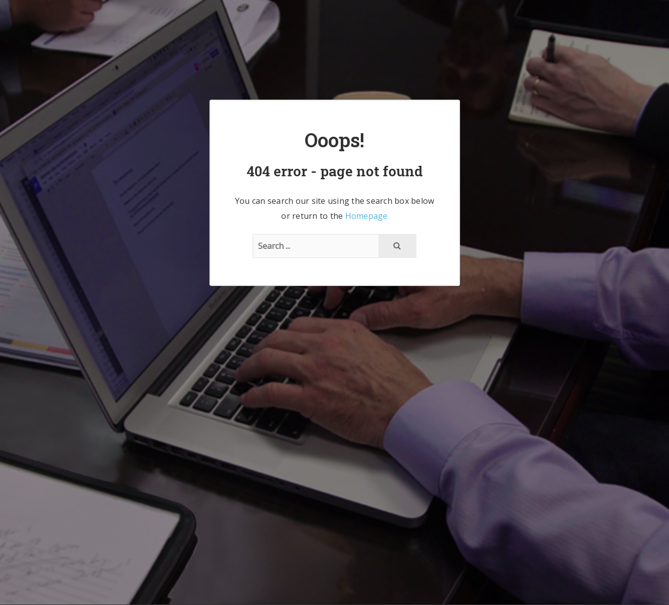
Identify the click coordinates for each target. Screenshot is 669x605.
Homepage (366, 215)
